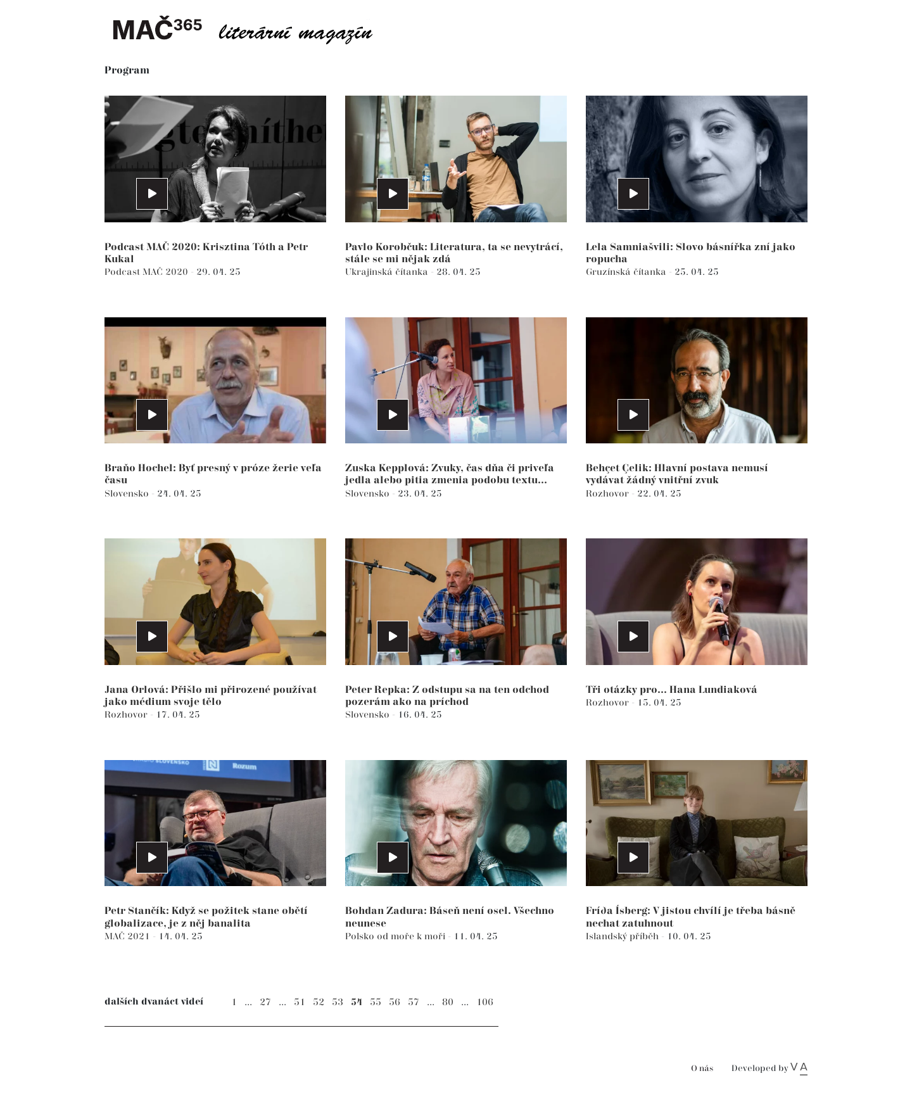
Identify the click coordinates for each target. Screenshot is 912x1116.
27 (265, 1002)
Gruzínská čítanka (627, 272)
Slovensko (127, 493)
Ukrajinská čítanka (388, 272)
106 (484, 1002)
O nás (702, 1069)
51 (299, 1002)
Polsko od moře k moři (396, 936)
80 (447, 1002)
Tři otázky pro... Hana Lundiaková (671, 690)
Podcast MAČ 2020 (147, 272)
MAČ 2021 (128, 936)
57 (413, 1002)
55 (375, 1002)
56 (394, 1002)
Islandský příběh (623, 936)
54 (356, 1002)
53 (337, 1002)
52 (318, 1002)
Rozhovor (608, 493)
